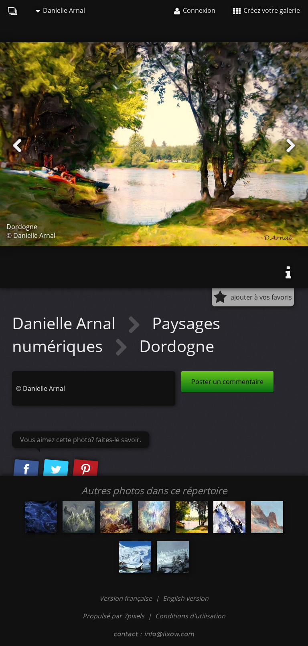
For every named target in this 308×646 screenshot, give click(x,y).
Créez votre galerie (266, 10)
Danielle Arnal (60, 10)
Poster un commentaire (227, 381)
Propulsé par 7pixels (113, 616)
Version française (126, 598)
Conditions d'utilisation (190, 616)
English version (186, 598)
